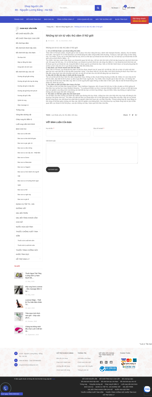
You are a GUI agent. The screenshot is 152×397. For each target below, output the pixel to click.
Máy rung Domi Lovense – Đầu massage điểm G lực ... (33, 289)
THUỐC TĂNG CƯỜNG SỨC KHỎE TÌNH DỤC (27, 252)
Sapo (53, 379)
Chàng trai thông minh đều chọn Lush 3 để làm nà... (33, 329)
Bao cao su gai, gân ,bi (25, 143)
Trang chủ (18, 19)
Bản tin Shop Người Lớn (64, 27)
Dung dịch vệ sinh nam (25, 67)
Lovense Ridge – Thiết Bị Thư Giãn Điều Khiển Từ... (33, 302)
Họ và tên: (50, 128)
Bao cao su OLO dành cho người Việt (28, 174)
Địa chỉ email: (99, 128)
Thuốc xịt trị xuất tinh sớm (26, 240)
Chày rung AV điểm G (24, 119)
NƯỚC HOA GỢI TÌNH (24, 227)
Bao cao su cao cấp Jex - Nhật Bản (29, 153)
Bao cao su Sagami (24, 167)
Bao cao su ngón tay (24, 194)
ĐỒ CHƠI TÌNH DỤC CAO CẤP (28, 38)
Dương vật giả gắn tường (26, 76)
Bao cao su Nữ (22, 190)
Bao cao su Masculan (25, 162)
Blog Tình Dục (121, 19)
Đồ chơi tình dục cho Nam (26, 53)
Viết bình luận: (51, 141)
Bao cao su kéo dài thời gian (27, 138)
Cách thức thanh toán (63, 362)
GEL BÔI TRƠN (22, 213)
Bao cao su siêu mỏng (25, 148)
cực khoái (55, 115)
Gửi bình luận (53, 169)
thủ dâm (68, 115)
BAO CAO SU (21, 129)
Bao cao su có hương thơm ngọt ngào (28, 183)
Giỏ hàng (131, 8)
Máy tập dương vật (104, 19)
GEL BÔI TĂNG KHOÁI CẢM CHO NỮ (27, 220)
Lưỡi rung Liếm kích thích (25, 124)
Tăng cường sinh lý (65, 19)
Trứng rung (20, 110)
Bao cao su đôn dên (24, 133)
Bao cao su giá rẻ (23, 199)
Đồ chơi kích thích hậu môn (26, 48)
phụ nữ (61, 115)
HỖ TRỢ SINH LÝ (23, 259)
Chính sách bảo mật (84, 362)
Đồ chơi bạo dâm (22, 43)
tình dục (74, 115)
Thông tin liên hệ (83, 370)
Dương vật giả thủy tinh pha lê (27, 91)
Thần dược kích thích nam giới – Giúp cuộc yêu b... (32, 315)
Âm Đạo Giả (22, 57)
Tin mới (17, 266)
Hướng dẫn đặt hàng (63, 366)
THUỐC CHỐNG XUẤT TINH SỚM (27, 234)
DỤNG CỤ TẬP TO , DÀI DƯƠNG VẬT (25, 206)
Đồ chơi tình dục (34, 19)
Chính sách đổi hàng (63, 370)
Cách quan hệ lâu (85, 19)
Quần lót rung (22, 100)
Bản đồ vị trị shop (62, 358)
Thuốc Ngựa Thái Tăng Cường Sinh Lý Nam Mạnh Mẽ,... (33, 276)
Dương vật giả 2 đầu (24, 95)
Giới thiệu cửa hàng (84, 358)
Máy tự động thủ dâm (25, 62)
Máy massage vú (23, 105)
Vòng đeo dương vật (23, 115)
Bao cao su (49, 19)
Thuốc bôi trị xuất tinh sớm (26, 245)
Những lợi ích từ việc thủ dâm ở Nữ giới (69, 35)
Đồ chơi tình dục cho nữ (25, 72)
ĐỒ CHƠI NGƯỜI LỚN (24, 33)
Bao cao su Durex (23, 157)
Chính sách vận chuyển (85, 366)
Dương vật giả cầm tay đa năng (28, 81)
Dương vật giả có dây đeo (26, 86)
